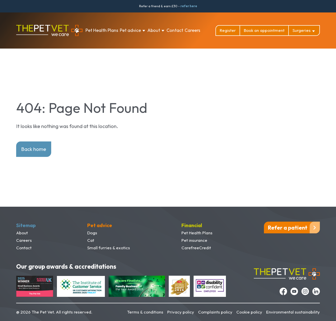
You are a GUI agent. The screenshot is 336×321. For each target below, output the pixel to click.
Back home (33, 149)
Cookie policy (249, 312)
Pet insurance (194, 240)
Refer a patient (287, 227)
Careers (192, 30)
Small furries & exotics (108, 247)
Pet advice (130, 30)
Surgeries (302, 30)
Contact (175, 30)
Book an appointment (264, 30)
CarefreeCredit (196, 247)
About (153, 30)
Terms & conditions (145, 312)
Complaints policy (215, 312)
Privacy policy (180, 312)
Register (228, 30)
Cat (90, 240)
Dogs (92, 232)
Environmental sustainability (293, 312)
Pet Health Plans (101, 30)
